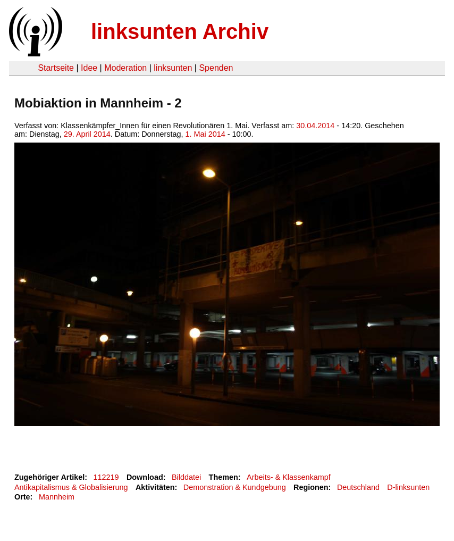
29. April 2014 (87, 134)
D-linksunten (408, 487)
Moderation (125, 67)
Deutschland (358, 487)
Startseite (56, 67)
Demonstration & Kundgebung (234, 487)
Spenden (216, 67)
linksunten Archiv (179, 31)
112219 (106, 477)
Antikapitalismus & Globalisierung (71, 487)
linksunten (173, 67)
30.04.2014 (315, 125)
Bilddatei (186, 477)
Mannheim (56, 497)
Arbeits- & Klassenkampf (289, 477)
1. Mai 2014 (205, 134)
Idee (89, 67)
